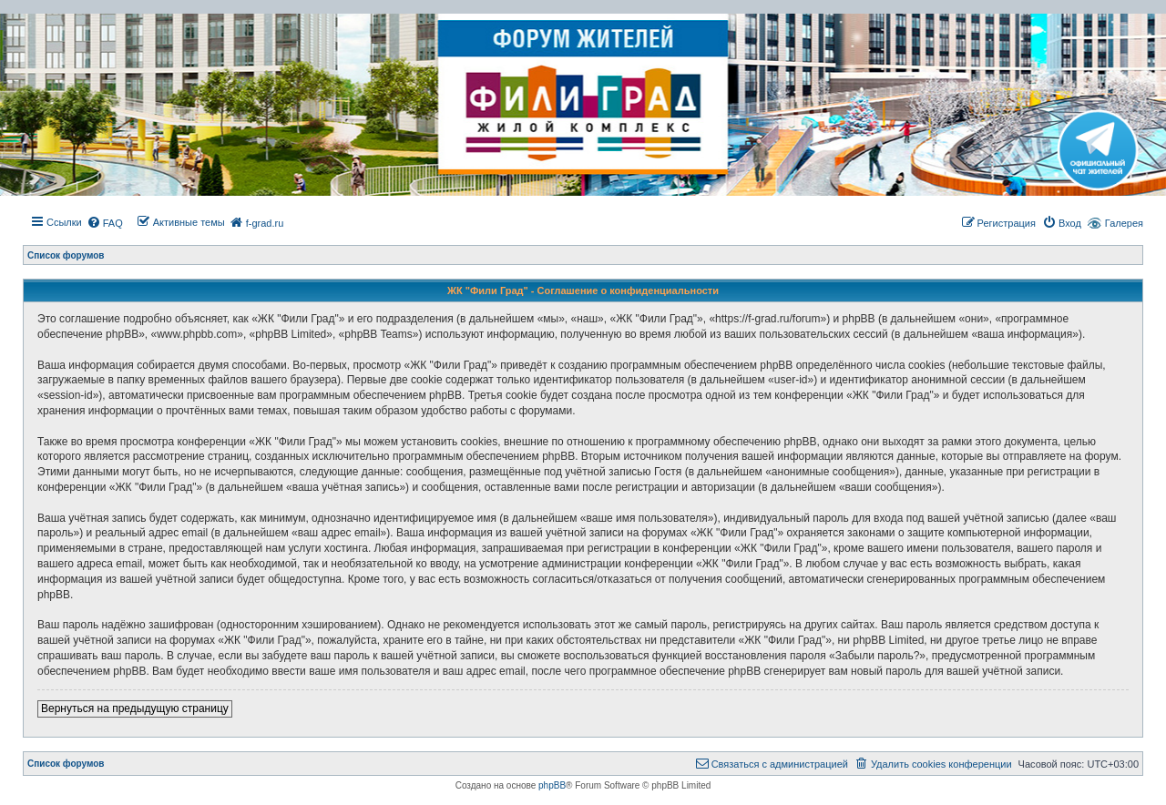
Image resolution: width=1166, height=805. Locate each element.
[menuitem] (105, 223)
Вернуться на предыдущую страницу (135, 708)
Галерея (1124, 223)
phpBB (552, 785)
